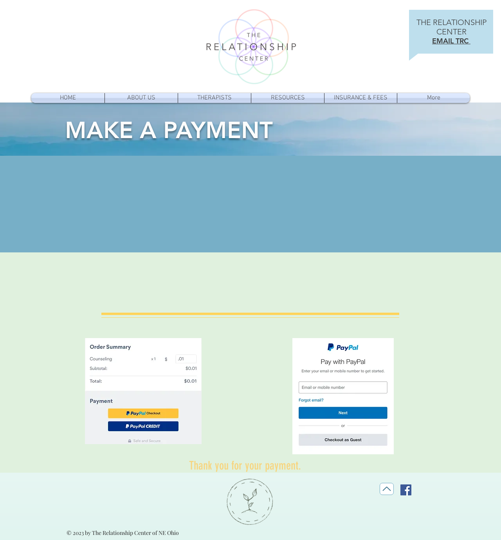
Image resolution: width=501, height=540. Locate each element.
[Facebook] (405, 489)
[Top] (387, 489)
